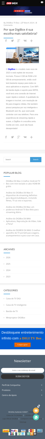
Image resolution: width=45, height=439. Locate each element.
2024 (8, 270)
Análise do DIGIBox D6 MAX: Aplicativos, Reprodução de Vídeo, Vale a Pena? (23, 221)
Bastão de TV (12, 311)
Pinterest (22, 406)
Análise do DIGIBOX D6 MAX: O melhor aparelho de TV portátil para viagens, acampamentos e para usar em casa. (23, 233)
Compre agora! (22, 345)
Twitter (17, 406)
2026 (8, 257)
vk (25, 40)
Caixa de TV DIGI (13, 298)
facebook (6, 40)
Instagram (11, 406)
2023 (8, 276)
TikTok (38, 406)
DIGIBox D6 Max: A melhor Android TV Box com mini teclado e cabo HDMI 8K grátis (23, 184)
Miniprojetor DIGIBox (15, 317)
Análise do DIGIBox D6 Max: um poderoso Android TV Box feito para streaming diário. (22, 210)
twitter (12, 40)
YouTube (33, 406)
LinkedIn (27, 406)
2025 (8, 264)
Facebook (6, 406)
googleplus (18, 40)
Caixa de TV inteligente (16, 305)
